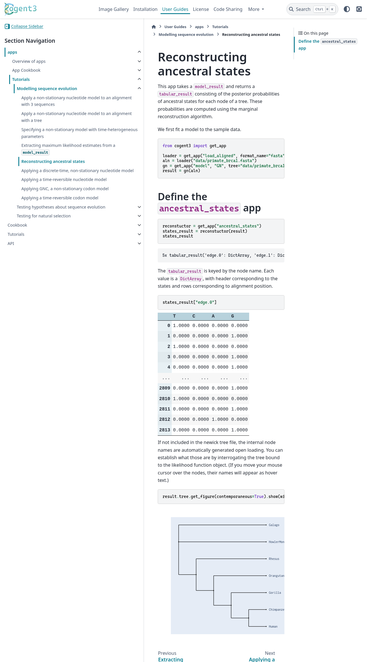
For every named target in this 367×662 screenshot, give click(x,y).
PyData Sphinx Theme (323, 648)
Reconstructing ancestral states (53, 175)
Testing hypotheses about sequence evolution (42, 251)
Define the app (327, 44)
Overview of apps (29, 61)
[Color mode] (346, 9)
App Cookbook (26, 70)
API (10, 291)
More (254, 9)
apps (12, 52)
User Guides (175, 9)
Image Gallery (114, 9)
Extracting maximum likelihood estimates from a (52, 162)
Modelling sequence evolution (47, 88)
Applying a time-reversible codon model (53, 235)
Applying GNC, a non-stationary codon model (51, 219)
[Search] (312, 9)
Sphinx (43, 654)
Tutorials (21, 79)
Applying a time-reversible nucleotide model (46, 203)
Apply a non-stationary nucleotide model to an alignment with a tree (54, 124)
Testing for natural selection (44, 263)
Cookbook (17, 273)
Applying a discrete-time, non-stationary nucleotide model (50, 187)
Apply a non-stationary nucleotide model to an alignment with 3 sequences (54, 104)
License (201, 9)
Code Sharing (228, 9)
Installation (145, 9)
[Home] (101, 27)
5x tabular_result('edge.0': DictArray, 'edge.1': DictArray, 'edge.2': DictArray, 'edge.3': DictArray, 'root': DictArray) (197, 229)
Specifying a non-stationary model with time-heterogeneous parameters (54, 143)
